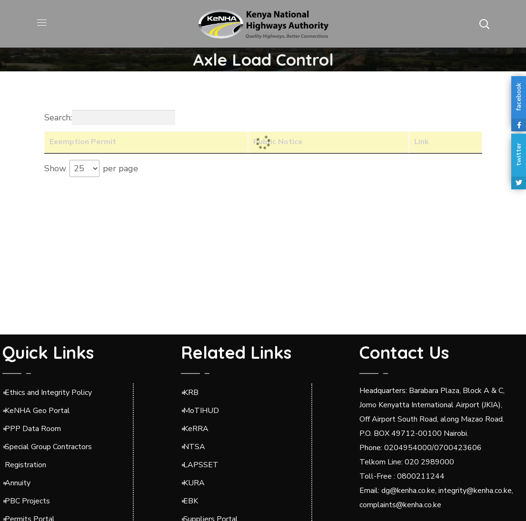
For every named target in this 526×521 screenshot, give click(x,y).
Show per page (91, 168)
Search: (109, 117)
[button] (484, 24)
